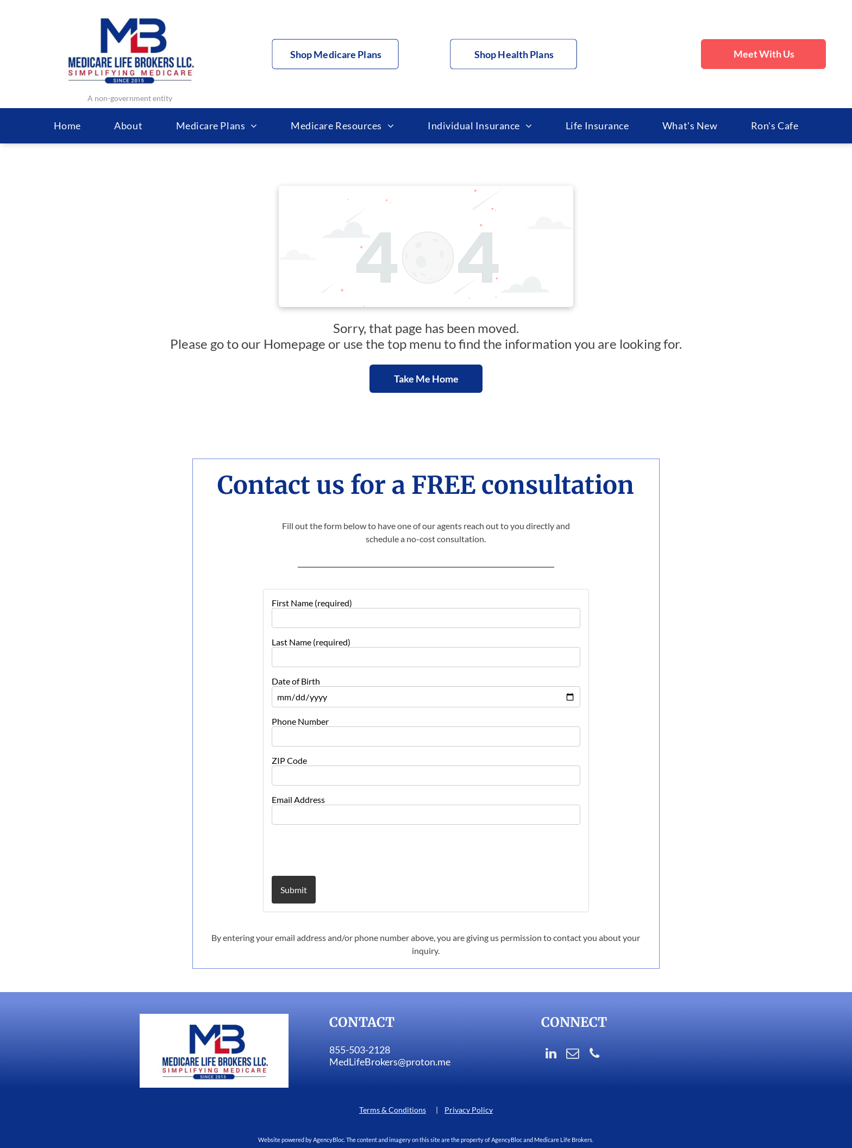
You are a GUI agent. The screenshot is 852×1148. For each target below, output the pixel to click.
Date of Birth (296, 681)
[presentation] (335, 849)
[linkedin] (550, 1054)
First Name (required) (312, 603)
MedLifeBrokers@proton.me (389, 1062)
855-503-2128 (359, 1050)
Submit (293, 889)
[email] (572, 1054)
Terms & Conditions (392, 1109)
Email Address (298, 799)
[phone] (594, 1054)
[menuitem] (67, 126)
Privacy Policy (468, 1109)
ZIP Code (289, 760)
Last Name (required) (311, 642)
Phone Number (300, 721)
